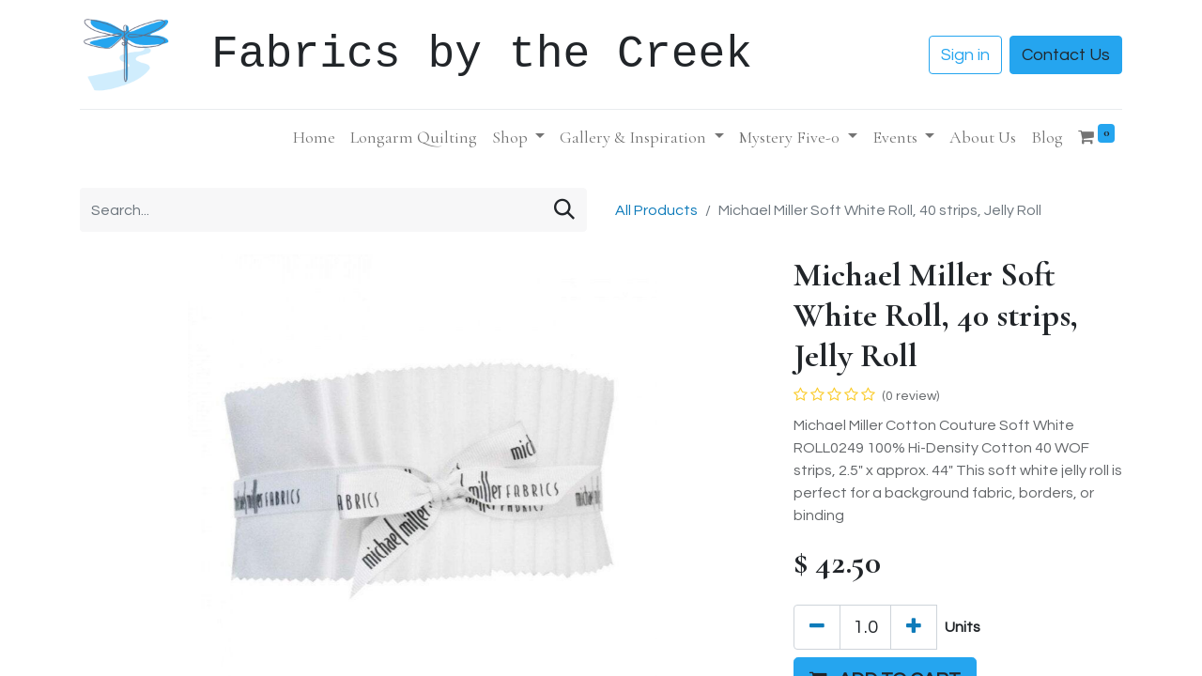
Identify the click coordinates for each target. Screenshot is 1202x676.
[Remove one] (817, 627)
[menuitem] (314, 137)
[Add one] (913, 627)
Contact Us (1066, 55)
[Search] (564, 210)
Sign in (965, 55)
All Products (656, 210)
